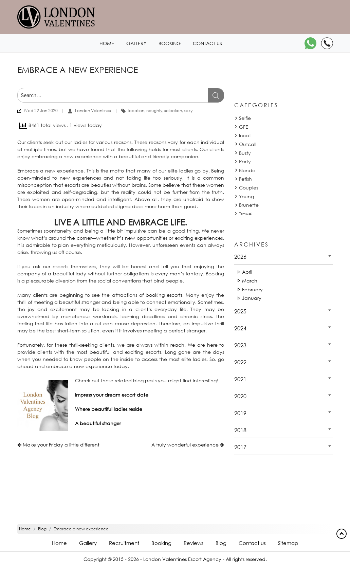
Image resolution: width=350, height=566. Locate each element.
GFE (243, 127)
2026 (240, 256)
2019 (240, 413)
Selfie (245, 118)
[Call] (327, 43)
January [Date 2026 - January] (251, 298)
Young (246, 196)
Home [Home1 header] (106, 43)
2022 (240, 362)
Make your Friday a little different (61, 444)
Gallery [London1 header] (136, 43)
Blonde (247, 170)
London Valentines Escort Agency (182, 559)
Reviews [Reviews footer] (193, 543)
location (136, 110)
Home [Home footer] (59, 543)
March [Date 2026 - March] (249, 280)
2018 (240, 430)
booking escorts (164, 295)
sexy (188, 110)
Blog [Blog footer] (221, 543)
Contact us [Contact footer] (252, 543)
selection (173, 110)
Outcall (247, 144)
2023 (240, 345)
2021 (240, 379)
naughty (154, 110)
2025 (240, 311)
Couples (248, 187)
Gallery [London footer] (88, 543)
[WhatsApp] (310, 43)
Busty (245, 153)
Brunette (249, 205)
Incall (245, 135)
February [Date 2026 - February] (252, 289)
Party (245, 161)
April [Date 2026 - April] (247, 272)
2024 (240, 328)
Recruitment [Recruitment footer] (124, 543)
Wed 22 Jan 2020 (41, 110)
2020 (240, 396)
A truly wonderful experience (185, 444)
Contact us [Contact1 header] (207, 43)
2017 (240, 447)
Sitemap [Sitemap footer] (288, 543)
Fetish (245, 179)
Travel (246, 214)
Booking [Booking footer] (161, 543)
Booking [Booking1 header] (170, 43)
